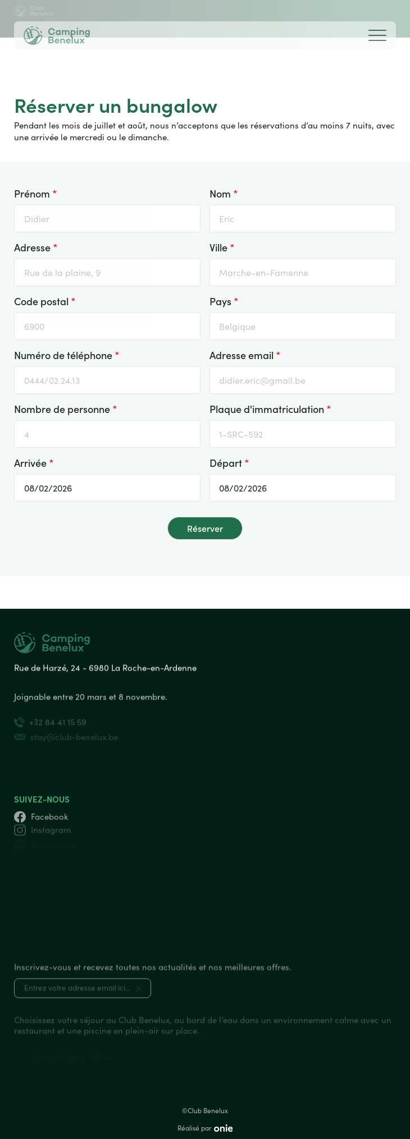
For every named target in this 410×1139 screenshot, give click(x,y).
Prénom (35, 192)
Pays (224, 300)
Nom (223, 192)
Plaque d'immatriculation (270, 408)
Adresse (36, 246)
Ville (222, 246)
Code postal (45, 300)
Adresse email (245, 354)
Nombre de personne (65, 408)
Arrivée (34, 461)
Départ (229, 461)
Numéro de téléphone (67, 354)
